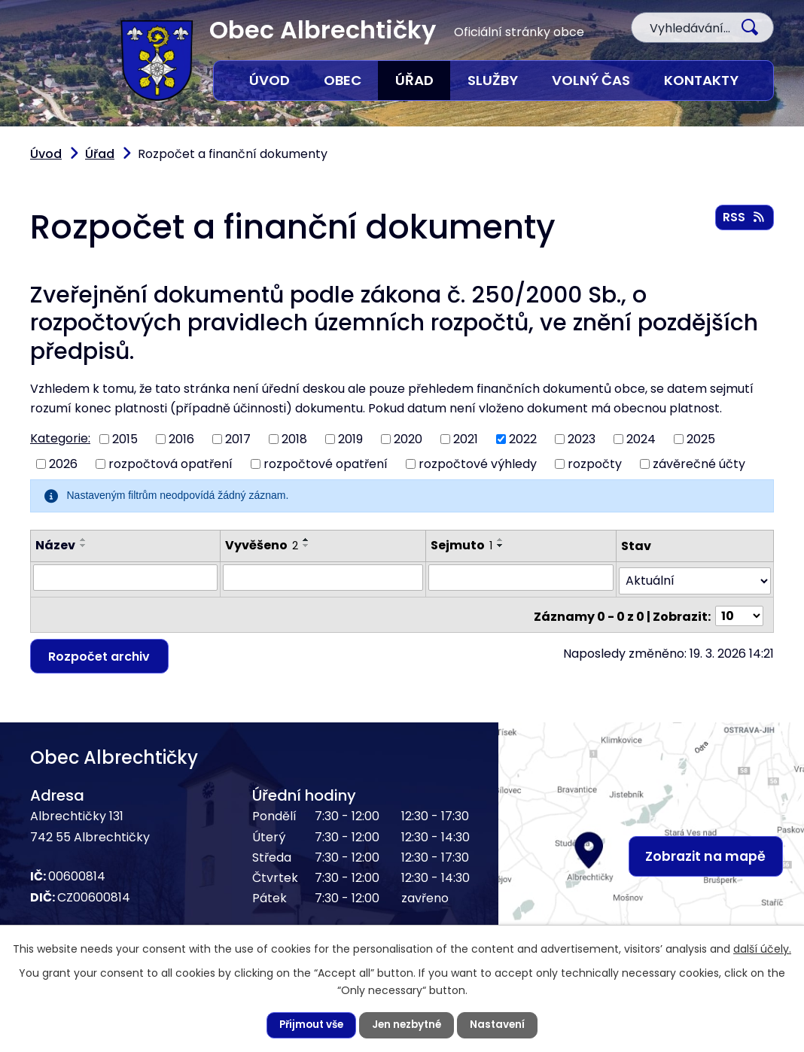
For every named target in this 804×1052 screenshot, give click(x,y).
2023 (581, 439)
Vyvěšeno (261, 545)
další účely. (762, 948)
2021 (465, 439)
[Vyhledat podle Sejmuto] (521, 577)
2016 (181, 439)
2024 (641, 439)
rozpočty (595, 464)
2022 (523, 439)
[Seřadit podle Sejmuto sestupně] (501, 546)
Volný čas (591, 80)
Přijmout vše (308, 1024)
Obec (342, 80)
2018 (294, 439)
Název (55, 545)
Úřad (414, 80)
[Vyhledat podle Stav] (695, 577)
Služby (492, 80)
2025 (701, 439)
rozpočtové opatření (325, 464)
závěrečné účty (699, 464)
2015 (125, 439)
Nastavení (502, 1024)
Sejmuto (462, 545)
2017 (238, 439)
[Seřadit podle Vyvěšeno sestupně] (306, 546)
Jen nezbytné (408, 1024)
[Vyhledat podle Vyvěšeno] (323, 577)
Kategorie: (60, 438)
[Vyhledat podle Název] (125, 577)
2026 (63, 464)
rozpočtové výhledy (478, 464)
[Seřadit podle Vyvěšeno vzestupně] (306, 540)
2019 (350, 439)
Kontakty (701, 80)
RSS (744, 218)
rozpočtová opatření (170, 464)
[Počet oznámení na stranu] (739, 610)
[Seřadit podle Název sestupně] (83, 546)
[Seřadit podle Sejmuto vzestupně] (501, 540)
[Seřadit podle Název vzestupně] (83, 540)
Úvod (269, 80)
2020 (408, 439)
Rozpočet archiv (101, 650)
